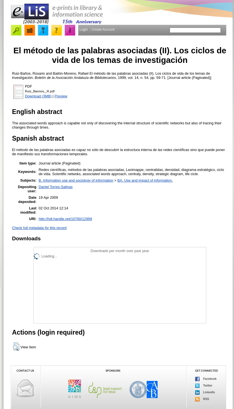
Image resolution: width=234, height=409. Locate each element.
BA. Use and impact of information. (145, 180)
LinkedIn (205, 392)
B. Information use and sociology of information (76, 180)
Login (83, 29)
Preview (61, 96)
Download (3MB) (38, 96)
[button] (16, 346)
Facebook (206, 379)
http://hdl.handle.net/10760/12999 (65, 219)
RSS (202, 399)
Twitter (203, 385)
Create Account (103, 29)
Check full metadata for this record (39, 228)
